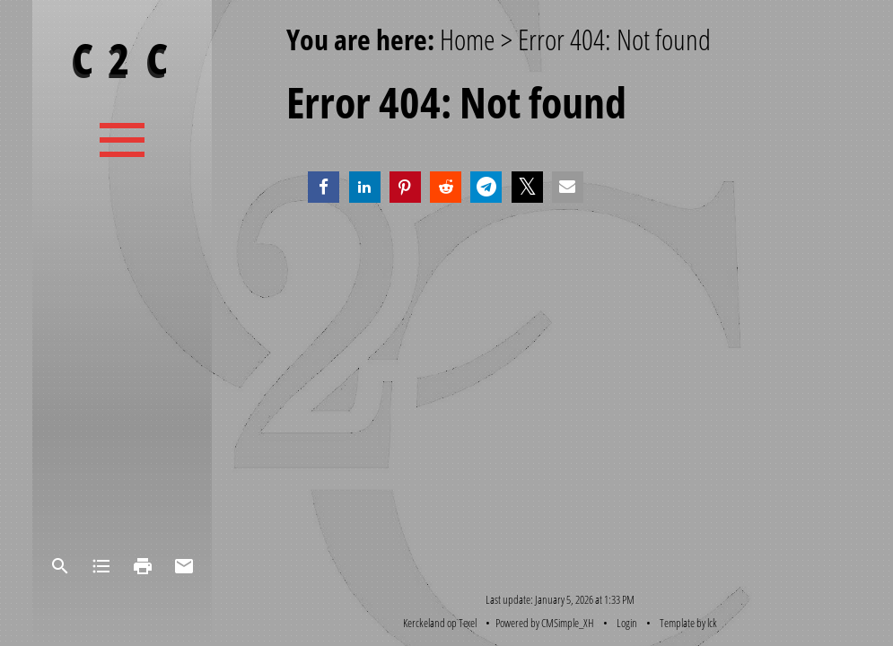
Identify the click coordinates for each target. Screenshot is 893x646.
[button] (323, 187)
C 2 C (122, 58)
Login (627, 623)
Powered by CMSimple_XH (544, 623)
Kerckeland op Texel (440, 623)
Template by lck (688, 623)
